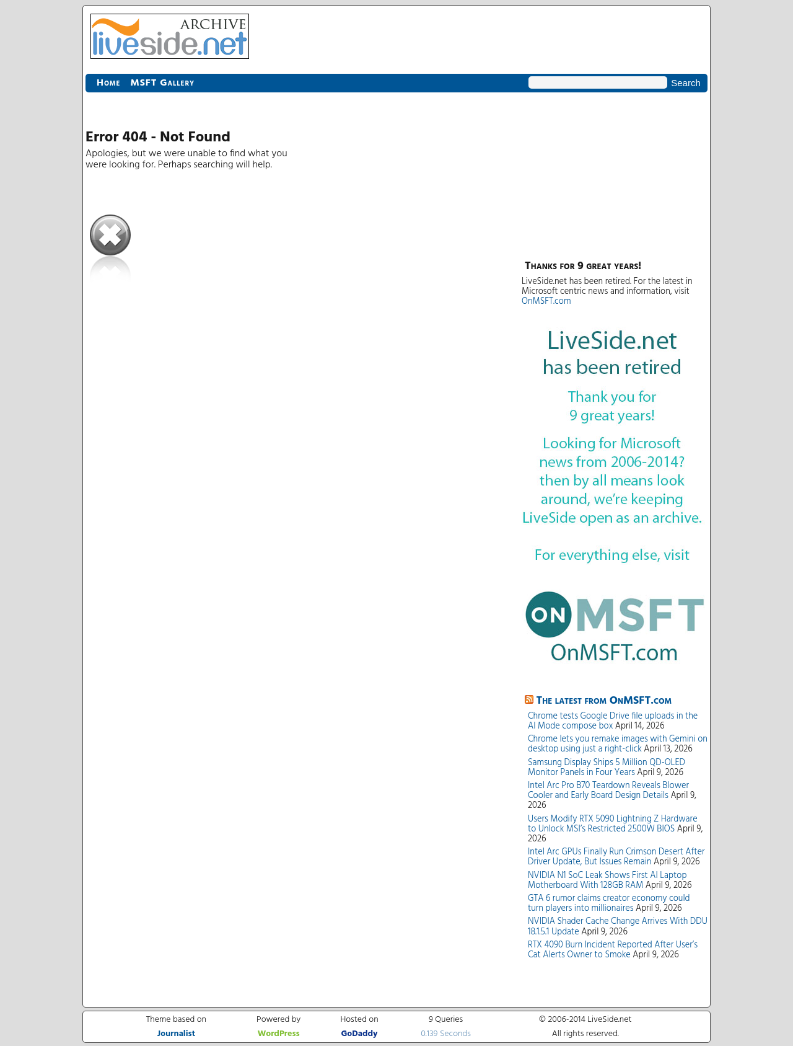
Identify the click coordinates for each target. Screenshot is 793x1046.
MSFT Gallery (162, 83)
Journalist (176, 1034)
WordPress (279, 1034)
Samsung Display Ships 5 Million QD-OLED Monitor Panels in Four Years (606, 768)
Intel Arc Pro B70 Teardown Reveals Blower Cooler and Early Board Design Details (608, 791)
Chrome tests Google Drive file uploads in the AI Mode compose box (613, 721)
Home (108, 83)
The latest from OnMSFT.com (604, 701)
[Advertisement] (615, 173)
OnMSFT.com (546, 302)
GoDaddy (359, 1034)
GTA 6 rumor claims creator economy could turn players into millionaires (609, 904)
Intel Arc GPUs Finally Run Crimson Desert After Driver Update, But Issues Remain (616, 857)
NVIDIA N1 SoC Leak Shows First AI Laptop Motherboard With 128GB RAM (607, 881)
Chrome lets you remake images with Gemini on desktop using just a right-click (618, 744)
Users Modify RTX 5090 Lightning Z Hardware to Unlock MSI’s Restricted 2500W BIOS (613, 824)
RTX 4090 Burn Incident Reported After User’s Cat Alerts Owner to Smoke (613, 950)
